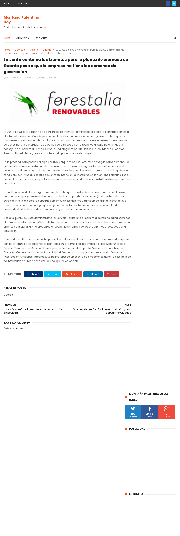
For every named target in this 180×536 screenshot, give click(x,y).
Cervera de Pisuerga (138, 315)
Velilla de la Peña (162, 389)
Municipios (22, 38)
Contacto (20, 3)
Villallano (132, 395)
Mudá (155, 375)
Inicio (7, 3)
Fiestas (131, 362)
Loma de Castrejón (137, 409)
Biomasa (20, 49)
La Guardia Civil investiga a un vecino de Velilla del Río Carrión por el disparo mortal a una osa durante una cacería (150, 256)
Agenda (167, 375)
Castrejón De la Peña (138, 369)
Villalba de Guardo (137, 375)
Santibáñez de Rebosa (139, 415)
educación (132, 348)
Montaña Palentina (137, 335)
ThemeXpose (24, 531)
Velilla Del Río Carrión (138, 328)
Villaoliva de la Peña (137, 389)
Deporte (159, 348)
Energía (34, 49)
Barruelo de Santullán (138, 322)
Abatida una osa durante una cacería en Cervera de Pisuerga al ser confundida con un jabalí (150, 233)
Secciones (40, 38)
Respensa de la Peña (138, 382)
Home (7, 38)
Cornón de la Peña (161, 402)
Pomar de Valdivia (136, 355)
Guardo (47, 49)
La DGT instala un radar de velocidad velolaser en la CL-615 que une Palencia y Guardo (159, 212)
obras (146, 348)
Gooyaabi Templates (62, 531)
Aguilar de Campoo (137, 308)
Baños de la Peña (136, 402)
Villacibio (146, 395)
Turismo (156, 355)
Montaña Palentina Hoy (21, 20)
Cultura (159, 322)
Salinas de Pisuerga (150, 362)
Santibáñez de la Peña (139, 342)
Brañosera (162, 342)
